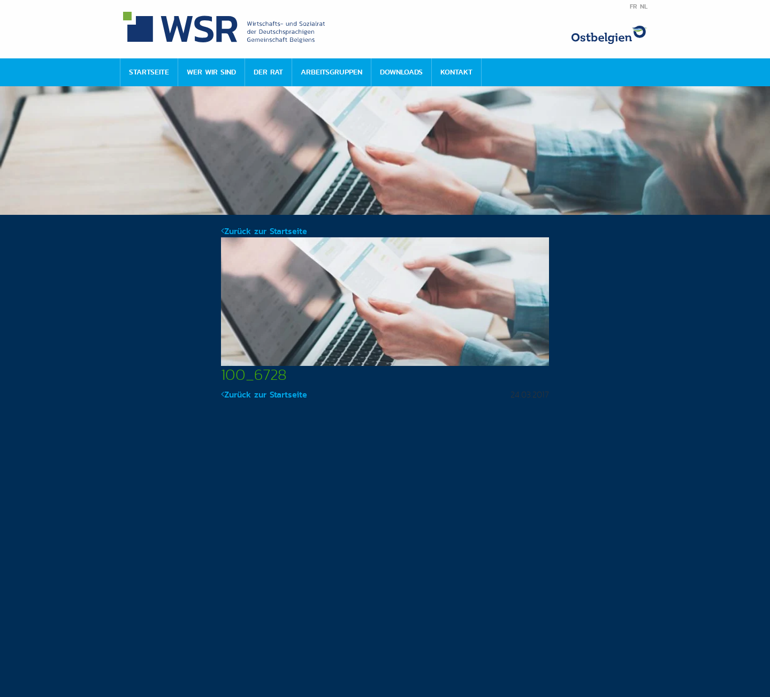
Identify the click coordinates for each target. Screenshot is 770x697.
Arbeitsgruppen (331, 71)
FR (633, 6)
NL (643, 6)
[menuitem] (149, 72)
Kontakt (456, 71)
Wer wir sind (211, 71)
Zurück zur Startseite (264, 231)
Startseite (149, 71)
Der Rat (268, 71)
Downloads (401, 71)
